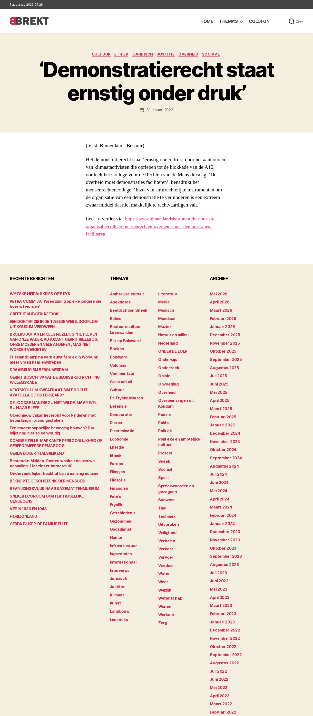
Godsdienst (120, 511)
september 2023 (224, 536)
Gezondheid (120, 503)
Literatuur (166, 294)
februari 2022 (221, 679)
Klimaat (116, 571)
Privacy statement (287, 710)
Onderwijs (167, 355)
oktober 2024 (221, 438)
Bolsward (118, 352)
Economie (118, 428)
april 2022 (218, 664)
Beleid (115, 317)
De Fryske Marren (125, 390)
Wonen (164, 581)
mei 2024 (218, 475)
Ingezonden (120, 533)
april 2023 (218, 574)
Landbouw (118, 586)
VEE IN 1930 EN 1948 (27, 504)
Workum (165, 589)
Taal (162, 491)
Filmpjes (117, 458)
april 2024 (218, 483)
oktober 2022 (221, 619)
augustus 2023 (223, 543)
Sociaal (214, 55)
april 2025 (218, 392)
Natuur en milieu (172, 332)
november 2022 (223, 611)
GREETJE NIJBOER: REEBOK (33, 314)
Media (163, 302)
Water (163, 551)
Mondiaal (166, 317)
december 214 (222, 687)
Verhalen (165, 521)
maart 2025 (219, 400)
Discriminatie (121, 420)
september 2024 (224, 445)
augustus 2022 (223, 634)
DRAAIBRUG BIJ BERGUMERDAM (37, 370)
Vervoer (164, 536)
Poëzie (164, 405)
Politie (163, 413)
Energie (116, 435)
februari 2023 (221, 589)
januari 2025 (221, 415)
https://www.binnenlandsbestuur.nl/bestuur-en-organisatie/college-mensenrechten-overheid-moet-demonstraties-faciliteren (153, 227)
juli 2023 (217, 551)
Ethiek (120, 55)
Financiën (118, 473)
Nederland (167, 340)
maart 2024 (220, 491)
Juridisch (142, 55)
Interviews (119, 548)
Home (206, 21)
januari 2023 (221, 596)
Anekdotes (119, 302)
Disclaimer (255, 710)
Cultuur (98, 55)
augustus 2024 (223, 453)
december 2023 (223, 513)
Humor (116, 518)
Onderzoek (167, 362)
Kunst (115, 579)
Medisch (165, 309)
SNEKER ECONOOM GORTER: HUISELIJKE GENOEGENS (55, 497)
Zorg (162, 596)
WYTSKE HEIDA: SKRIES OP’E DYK (38, 294)
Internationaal (122, 541)
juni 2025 (218, 377)
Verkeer (164, 529)
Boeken (116, 345)
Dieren (115, 413)
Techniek (166, 498)
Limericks (118, 594)
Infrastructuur (122, 526)
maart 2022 (219, 672)
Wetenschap (169, 574)
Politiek (164, 420)
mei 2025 (217, 385)
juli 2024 (217, 460)
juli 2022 (217, 642)
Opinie (163, 370)
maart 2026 (220, 309)
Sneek (163, 448)
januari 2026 (221, 324)
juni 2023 (218, 558)
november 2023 (223, 521)
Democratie (120, 405)
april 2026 (218, 302)
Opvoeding (167, 377)
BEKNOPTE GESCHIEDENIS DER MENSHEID (45, 482)
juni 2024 (218, 468)
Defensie (118, 398)
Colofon (259, 21)
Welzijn (164, 566)
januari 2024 (221, 506)
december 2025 (223, 332)
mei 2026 (218, 294)
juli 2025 (217, 370)
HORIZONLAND (22, 512)
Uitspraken (167, 506)
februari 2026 (222, 317)
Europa (116, 450)
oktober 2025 (221, 347)
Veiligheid (166, 513)
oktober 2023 (221, 528)
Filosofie (117, 465)
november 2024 (223, 430)
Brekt (27, 710)
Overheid (191, 55)
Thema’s (228, 21)
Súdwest (165, 483)
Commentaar (121, 367)
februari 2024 (222, 498)
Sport (163, 463)
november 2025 (223, 340)
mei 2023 (217, 566)
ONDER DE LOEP (172, 347)
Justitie (167, 55)
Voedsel (165, 544)
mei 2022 (217, 657)
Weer (162, 559)
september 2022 (224, 626)
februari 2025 (221, 407)
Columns (117, 360)
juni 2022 (218, 649)
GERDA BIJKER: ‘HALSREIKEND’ (36, 454)
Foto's (115, 481)
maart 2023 (219, 581)
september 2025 (224, 355)
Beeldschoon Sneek (127, 309)
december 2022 (223, 604)
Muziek (164, 324)
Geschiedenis (122, 496)
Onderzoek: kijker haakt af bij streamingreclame (50, 474)
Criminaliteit (120, 375)
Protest (164, 440)
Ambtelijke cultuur (125, 294)
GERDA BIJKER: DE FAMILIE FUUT (37, 519)
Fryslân (116, 488)
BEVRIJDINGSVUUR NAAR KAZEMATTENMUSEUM (50, 489)
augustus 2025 (223, 362)
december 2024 (224, 423)
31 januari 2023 (160, 110)
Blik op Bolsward (124, 337)
